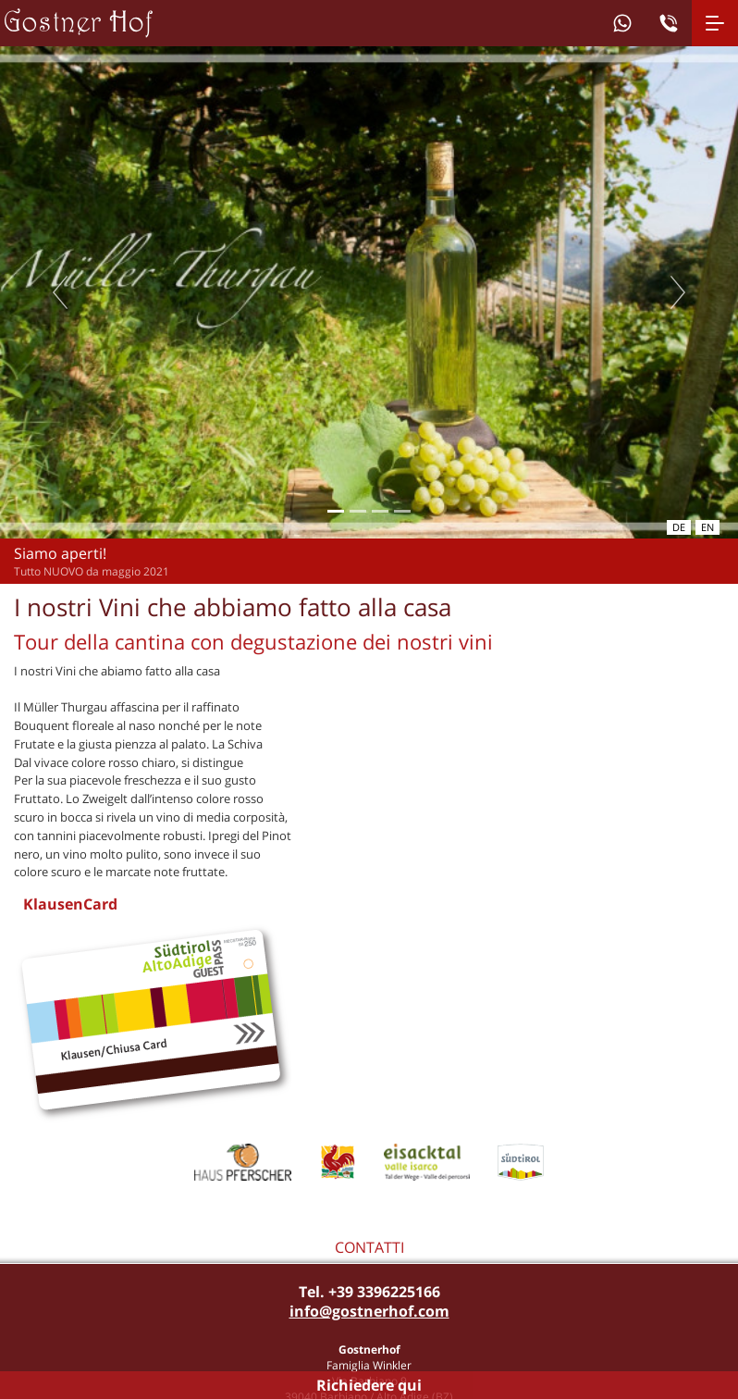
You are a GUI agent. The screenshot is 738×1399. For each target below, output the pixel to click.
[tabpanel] (369, 292)
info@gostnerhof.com (369, 1311)
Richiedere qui (369, 1385)
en (707, 527)
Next (678, 292)
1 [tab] (335, 511)
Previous (60, 292)
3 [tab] (379, 511)
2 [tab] (357, 511)
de (678, 527)
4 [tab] (402, 511)
